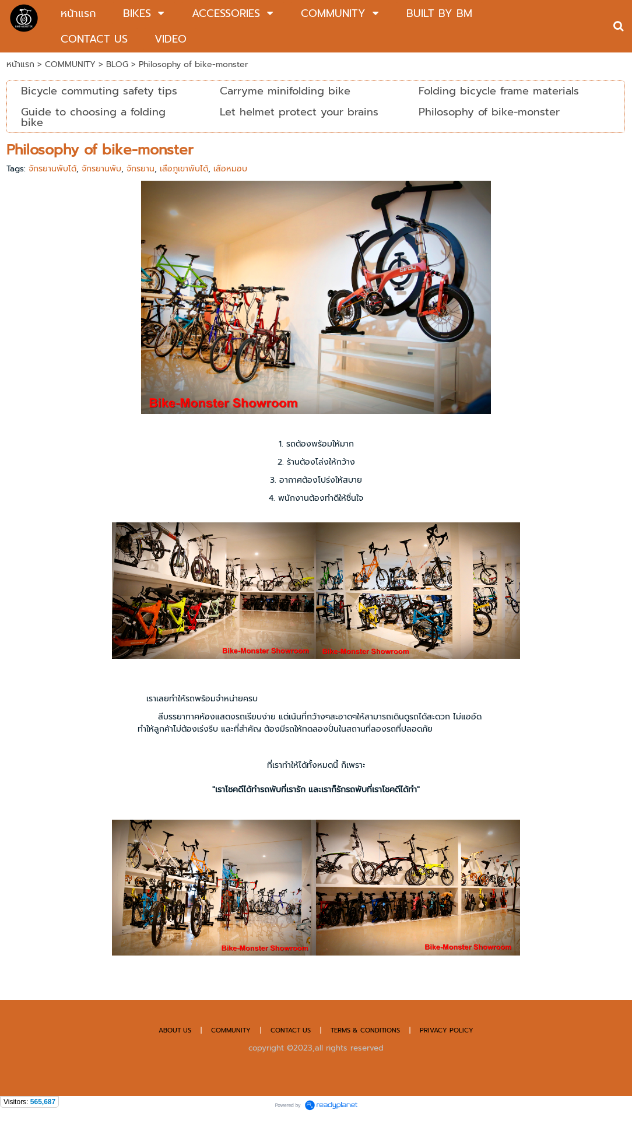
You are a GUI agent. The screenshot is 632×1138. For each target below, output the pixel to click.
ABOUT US (175, 1030)
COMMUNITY (72, 64)
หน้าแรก (20, 64)
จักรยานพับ (101, 169)
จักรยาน (141, 169)
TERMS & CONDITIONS (365, 1030)
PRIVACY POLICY (446, 1030)
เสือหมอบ (230, 169)
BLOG (117, 64)
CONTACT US (292, 1030)
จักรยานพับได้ (52, 169)
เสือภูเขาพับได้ (184, 169)
